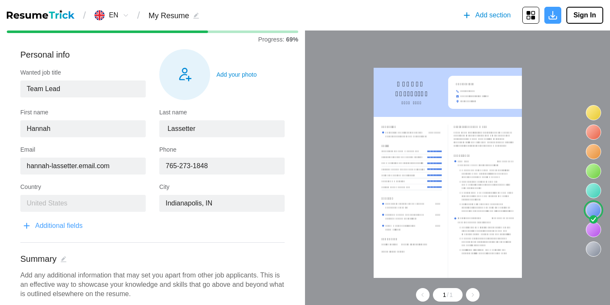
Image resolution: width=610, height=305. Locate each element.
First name (34, 112)
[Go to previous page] (423, 295)
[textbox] (83, 89)
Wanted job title (40, 72)
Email (27, 149)
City (164, 186)
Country (30, 186)
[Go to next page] (473, 295)
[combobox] (114, 15)
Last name (173, 112)
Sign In (585, 15)
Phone (167, 149)
